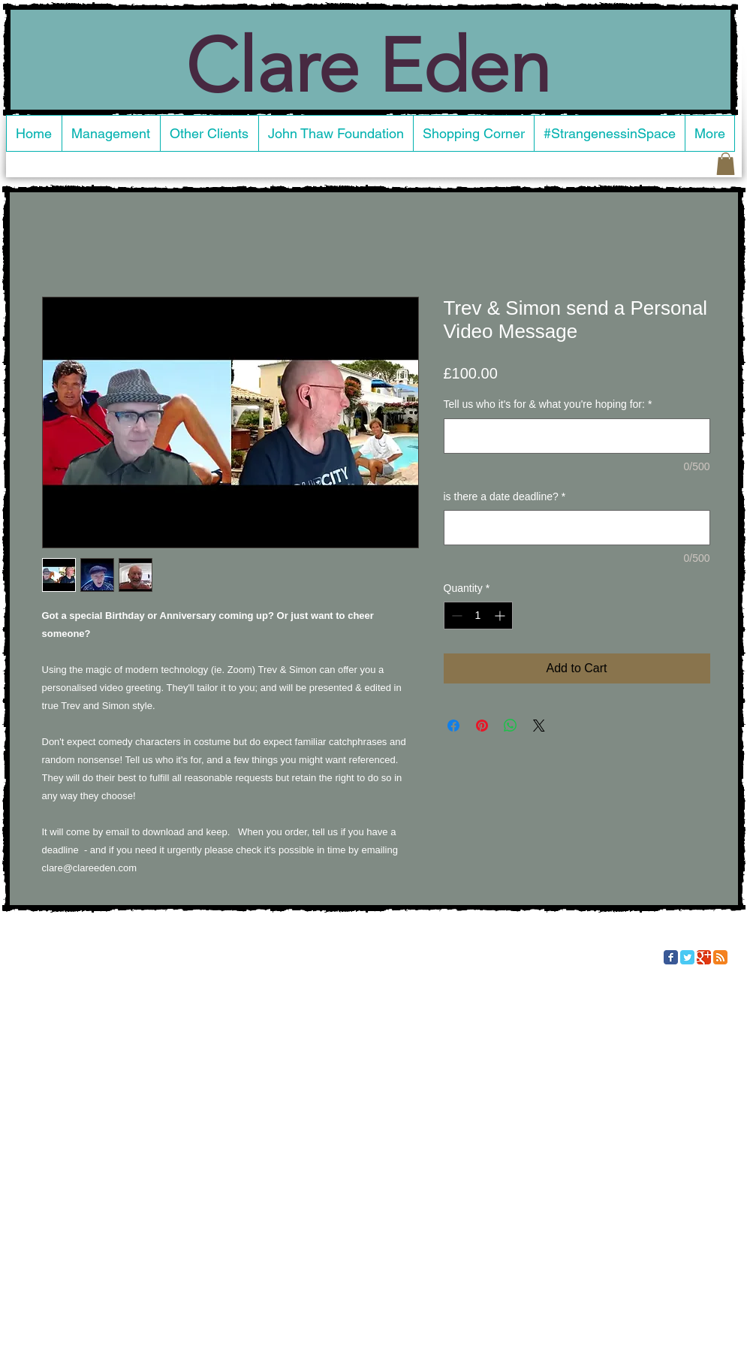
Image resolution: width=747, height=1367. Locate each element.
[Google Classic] (704, 957)
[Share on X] (539, 726)
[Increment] (501, 615)
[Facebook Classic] (671, 957)
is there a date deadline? (505, 496)
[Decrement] (455, 615)
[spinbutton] (478, 615)
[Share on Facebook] (453, 726)
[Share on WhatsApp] (511, 726)
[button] (725, 163)
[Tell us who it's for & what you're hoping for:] (576, 436)
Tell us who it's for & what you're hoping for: (548, 404)
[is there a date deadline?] (576, 528)
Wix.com (181, 955)
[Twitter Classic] (687, 957)
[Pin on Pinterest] (482, 726)
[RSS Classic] (720, 957)
